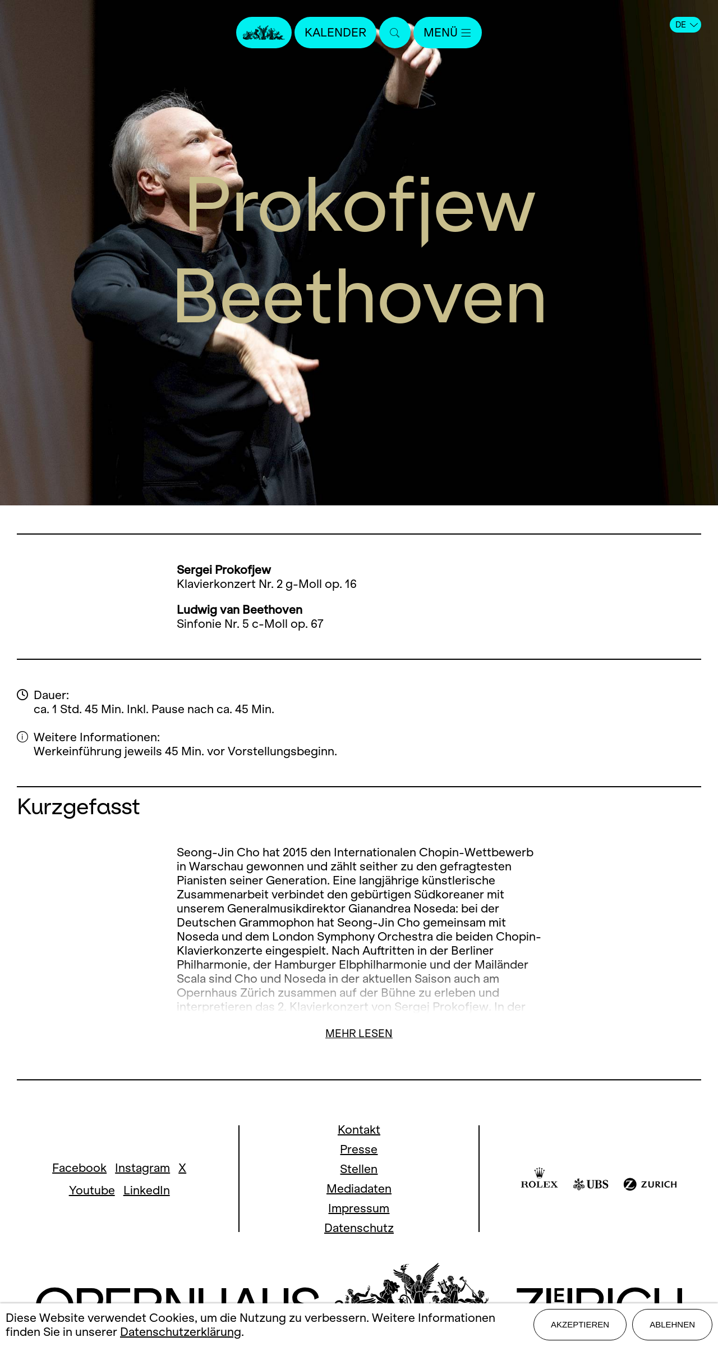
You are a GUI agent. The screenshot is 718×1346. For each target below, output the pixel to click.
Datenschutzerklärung (180, 1331)
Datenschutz (359, 1227)
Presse (359, 1149)
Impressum (358, 1208)
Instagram (142, 1167)
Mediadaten (359, 1188)
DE (686, 24)
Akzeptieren (580, 1324)
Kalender (335, 32)
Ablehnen (672, 1324)
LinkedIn (146, 1190)
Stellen (359, 1168)
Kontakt (359, 1129)
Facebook (79, 1167)
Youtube (92, 1190)
